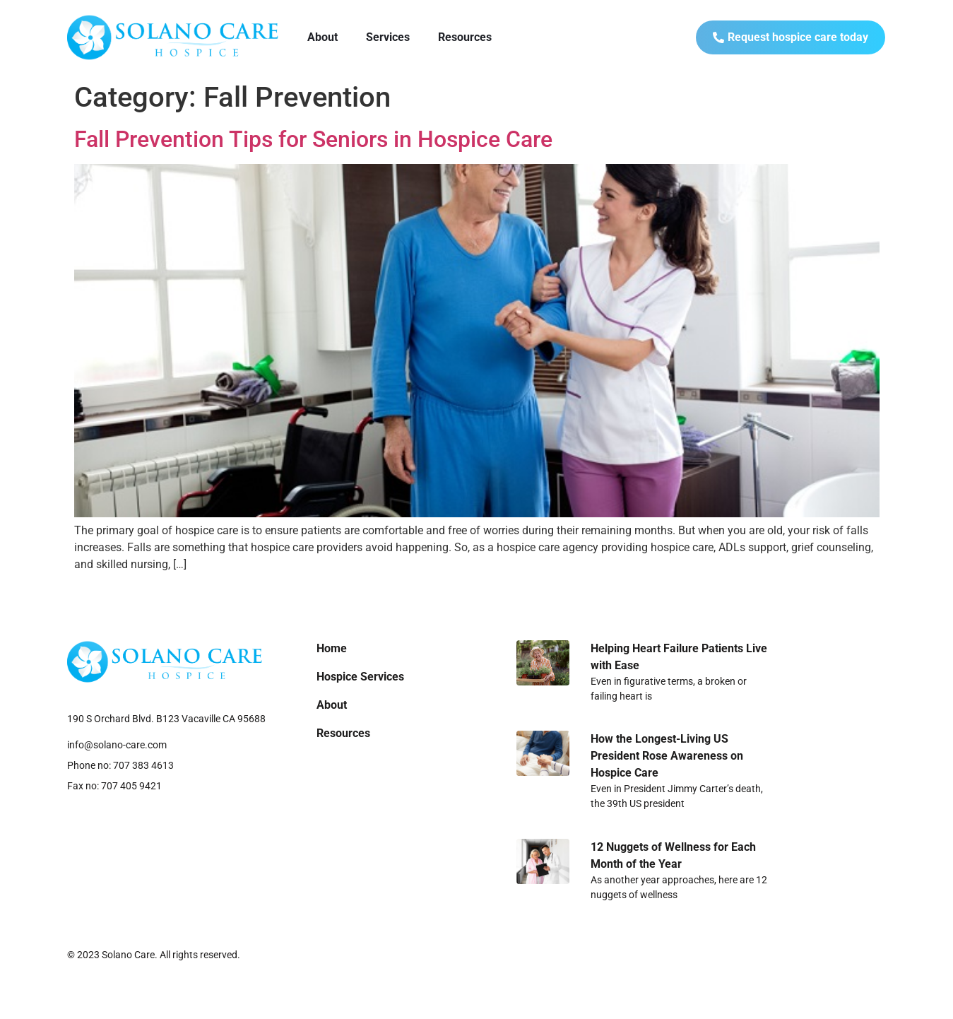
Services (388, 37)
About (322, 37)
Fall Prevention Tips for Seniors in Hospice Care (313, 139)
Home (331, 648)
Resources (465, 37)
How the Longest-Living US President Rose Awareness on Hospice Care (667, 755)
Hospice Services (360, 676)
